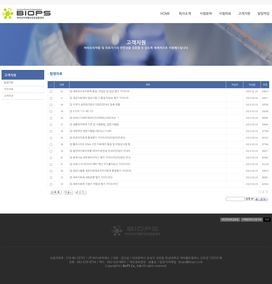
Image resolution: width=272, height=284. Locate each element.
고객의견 (8, 96)
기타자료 (8, 89)
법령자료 (8, 82)
